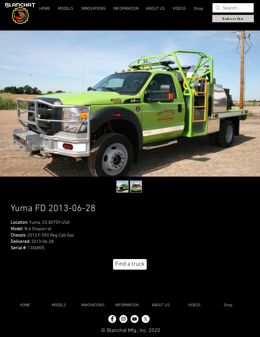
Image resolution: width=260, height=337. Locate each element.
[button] (155, 9)
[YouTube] (134, 319)
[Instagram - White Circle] (123, 319)
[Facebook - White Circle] (112, 319)
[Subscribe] (233, 18)
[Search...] (232, 8)
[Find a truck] (130, 264)
